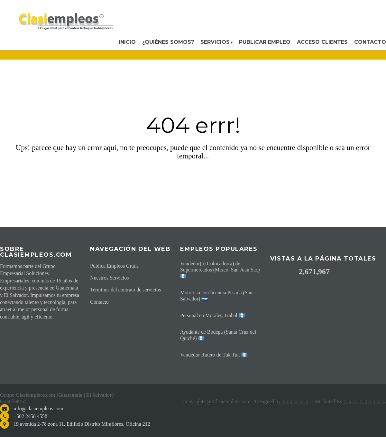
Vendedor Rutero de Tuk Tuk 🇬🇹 (214, 354)
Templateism (295, 401)
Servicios (215, 42)
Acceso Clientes (322, 42)
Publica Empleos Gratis (114, 266)
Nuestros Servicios (109, 277)
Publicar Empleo (264, 42)
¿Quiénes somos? (168, 42)
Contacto (370, 42)
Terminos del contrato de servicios (125, 289)
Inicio (127, 42)
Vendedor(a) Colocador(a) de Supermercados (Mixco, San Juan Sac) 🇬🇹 (220, 270)
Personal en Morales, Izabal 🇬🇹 (212, 315)
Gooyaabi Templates (365, 401)
